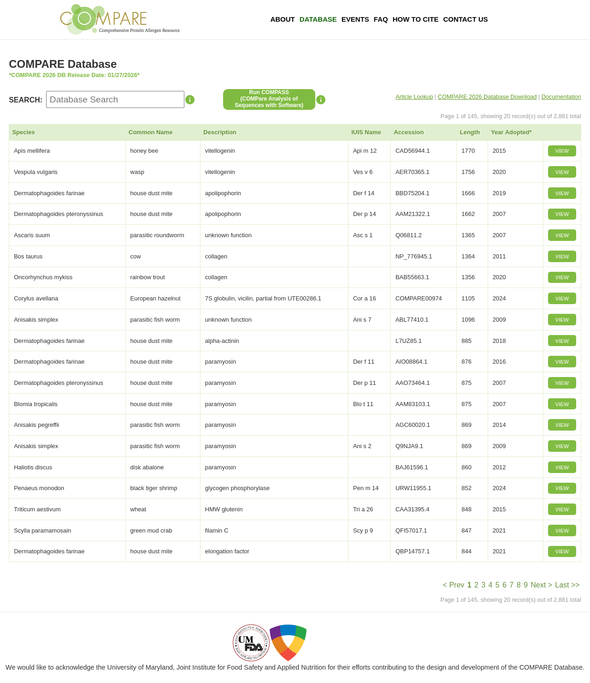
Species (23, 132)
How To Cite (416, 19)
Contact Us (465, 19)
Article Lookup (414, 96)
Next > (541, 585)
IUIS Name (366, 132)
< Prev (454, 585)
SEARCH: (25, 100)
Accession (409, 132)
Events (355, 19)
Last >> (567, 585)
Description (219, 132)
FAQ (381, 19)
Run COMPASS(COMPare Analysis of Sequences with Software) (269, 98)
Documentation (561, 96)
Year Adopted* (511, 132)
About (282, 19)
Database (318, 19)
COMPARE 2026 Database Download (487, 96)
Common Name (150, 132)
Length (470, 132)
